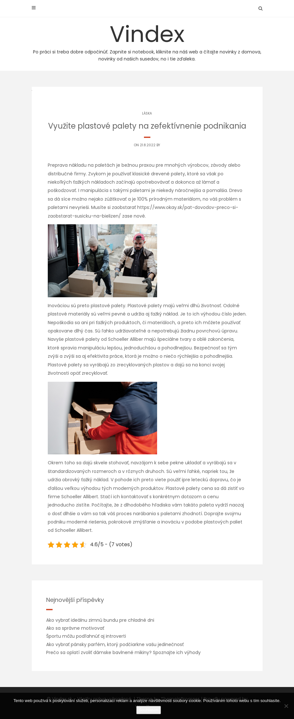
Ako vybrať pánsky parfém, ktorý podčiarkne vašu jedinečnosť (115, 644)
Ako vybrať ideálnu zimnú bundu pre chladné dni (100, 620)
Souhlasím (148, 709)
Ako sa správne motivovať (75, 628)
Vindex (147, 40)
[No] (286, 706)
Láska (147, 113)
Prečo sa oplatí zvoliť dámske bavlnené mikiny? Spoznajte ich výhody (123, 652)
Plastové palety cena (189, 488)
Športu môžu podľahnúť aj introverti (86, 636)
